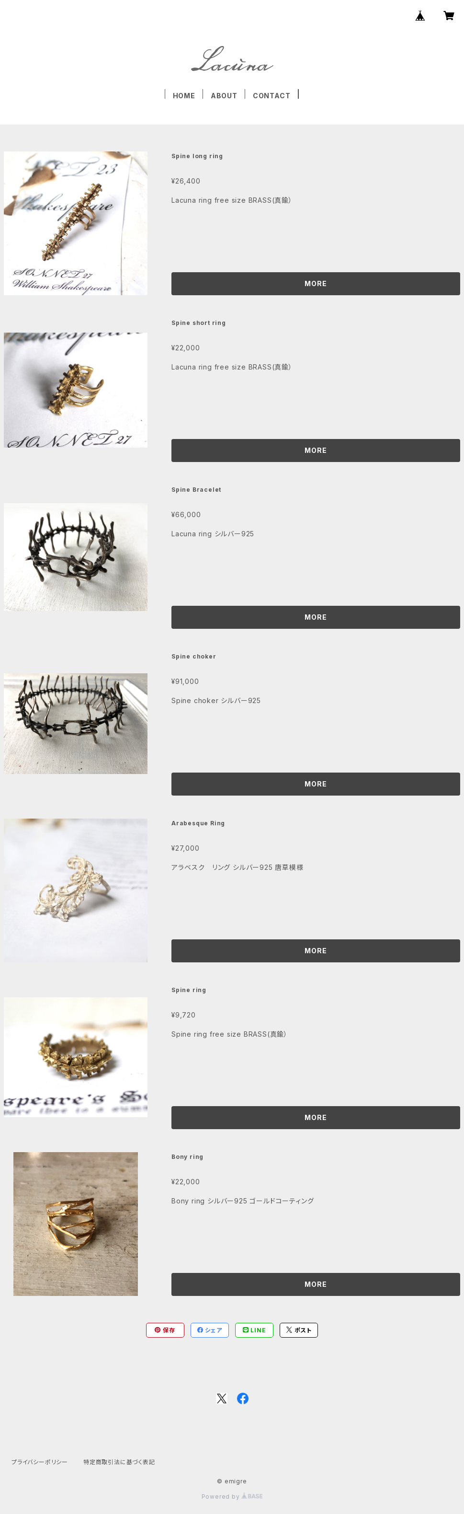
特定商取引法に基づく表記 (119, 1462)
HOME (184, 96)
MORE (316, 283)
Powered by (232, 1496)
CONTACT (272, 96)
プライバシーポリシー (39, 1462)
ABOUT (224, 96)
